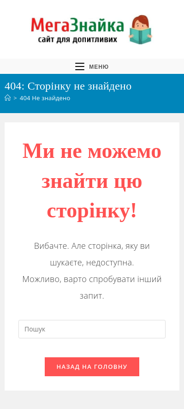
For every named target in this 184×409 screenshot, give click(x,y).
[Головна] (8, 98)
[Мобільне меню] (92, 66)
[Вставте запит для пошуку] (92, 329)
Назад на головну (92, 366)
